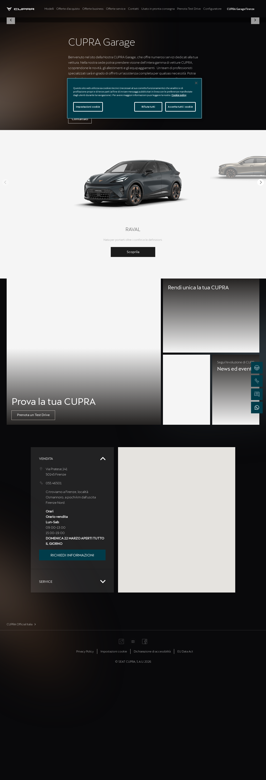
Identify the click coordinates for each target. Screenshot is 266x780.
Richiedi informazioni (72, 661)
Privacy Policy (85, 757)
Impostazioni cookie (114, 757)
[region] (134, 98)
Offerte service (116, 8)
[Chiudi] (196, 83)
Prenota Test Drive (189, 8)
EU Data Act (185, 757)
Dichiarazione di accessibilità (152, 757)
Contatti (133, 8)
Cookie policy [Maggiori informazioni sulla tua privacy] (178, 95)
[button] (11, 73)
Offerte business (92, 8)
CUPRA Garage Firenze (240, 8)
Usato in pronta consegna (158, 8)
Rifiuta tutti (148, 106)
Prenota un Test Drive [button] (33, 521)
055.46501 (54, 589)
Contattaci (80, 225)
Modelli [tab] (49, 8)
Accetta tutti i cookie (180, 106)
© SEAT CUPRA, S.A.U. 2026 (133, 767)
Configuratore (212, 8)
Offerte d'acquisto (68, 8)
